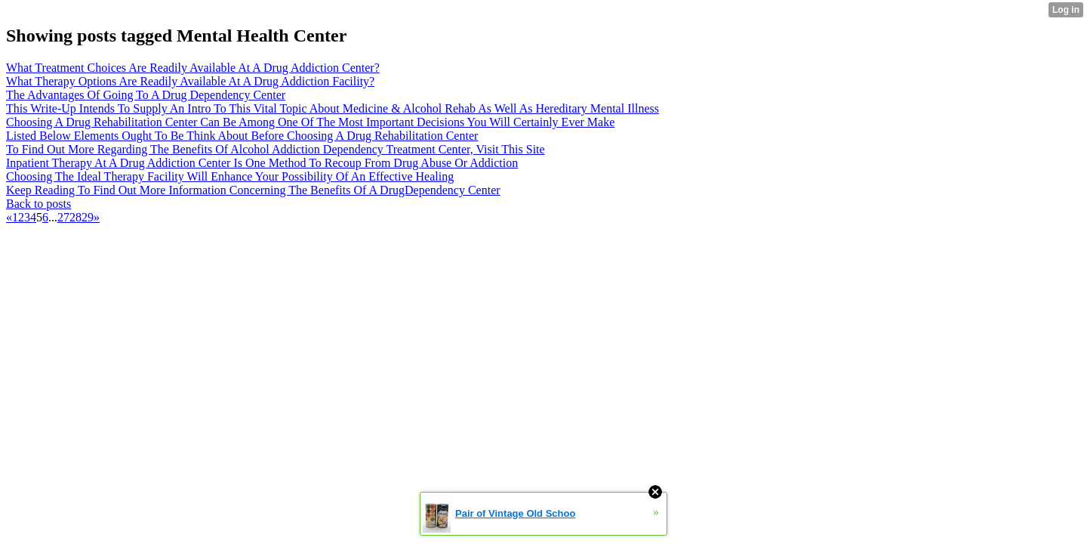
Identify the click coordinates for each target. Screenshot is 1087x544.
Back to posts (38, 203)
